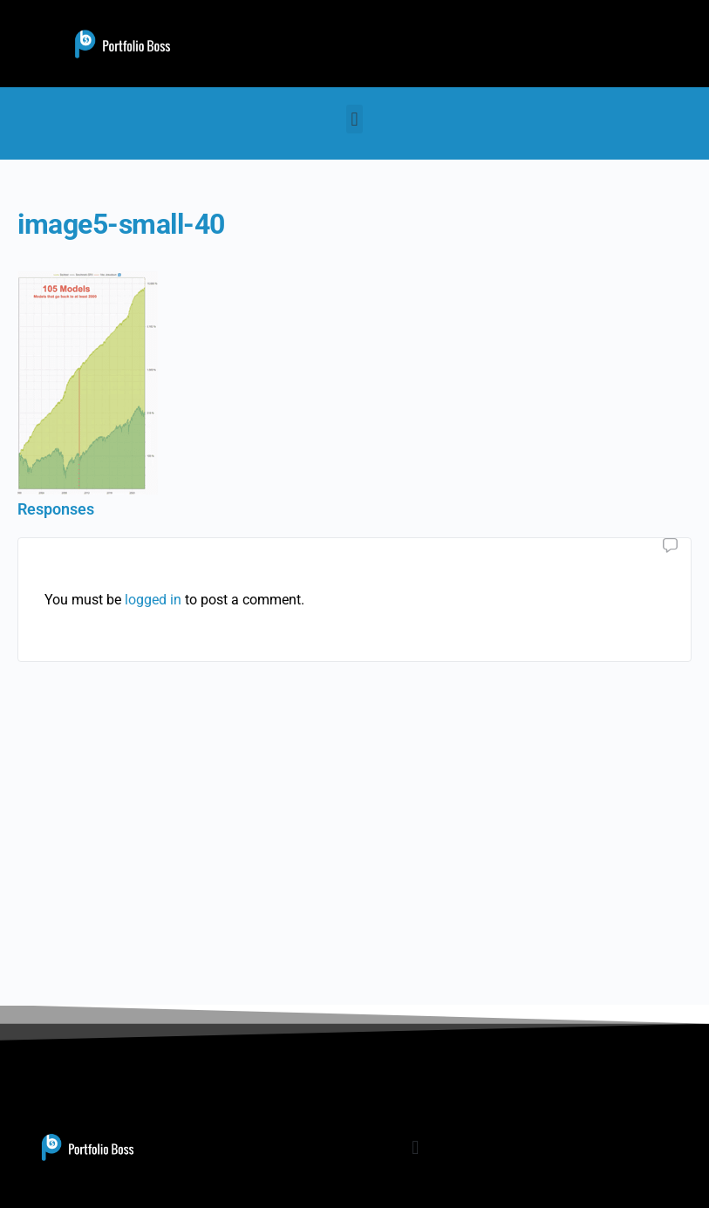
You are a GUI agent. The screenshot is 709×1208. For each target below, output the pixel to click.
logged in (153, 599)
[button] (354, 119)
